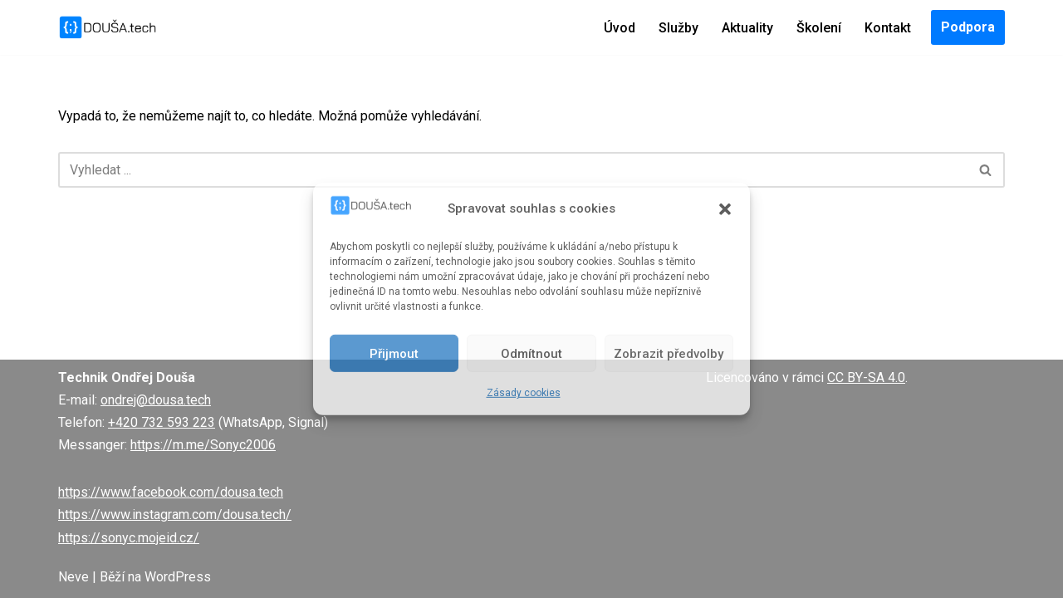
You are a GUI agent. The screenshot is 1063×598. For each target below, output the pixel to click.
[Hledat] (512, 170)
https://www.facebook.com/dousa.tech (170, 492)
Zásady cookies (524, 393)
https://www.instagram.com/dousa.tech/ (174, 514)
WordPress (178, 577)
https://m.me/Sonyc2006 (203, 445)
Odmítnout (531, 353)
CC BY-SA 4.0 (866, 377)
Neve (73, 577)
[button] (725, 208)
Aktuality (747, 28)
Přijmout (394, 353)
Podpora (968, 27)
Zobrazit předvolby (668, 353)
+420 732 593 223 (161, 422)
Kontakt (888, 28)
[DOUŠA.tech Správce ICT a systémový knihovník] (108, 27)
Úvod (619, 28)
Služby (678, 28)
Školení (818, 28)
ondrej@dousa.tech (155, 400)
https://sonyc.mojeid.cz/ (128, 538)
